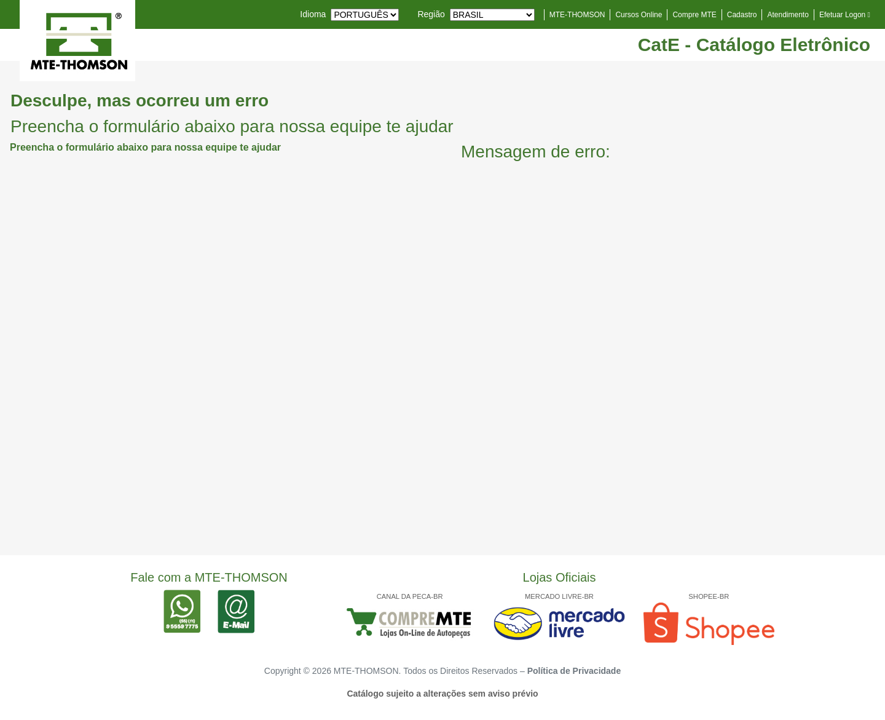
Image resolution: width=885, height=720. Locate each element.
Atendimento (787, 14)
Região (430, 14)
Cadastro (742, 14)
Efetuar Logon (844, 14)
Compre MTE (694, 14)
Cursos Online (638, 14)
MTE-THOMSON (577, 14)
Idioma (313, 14)
